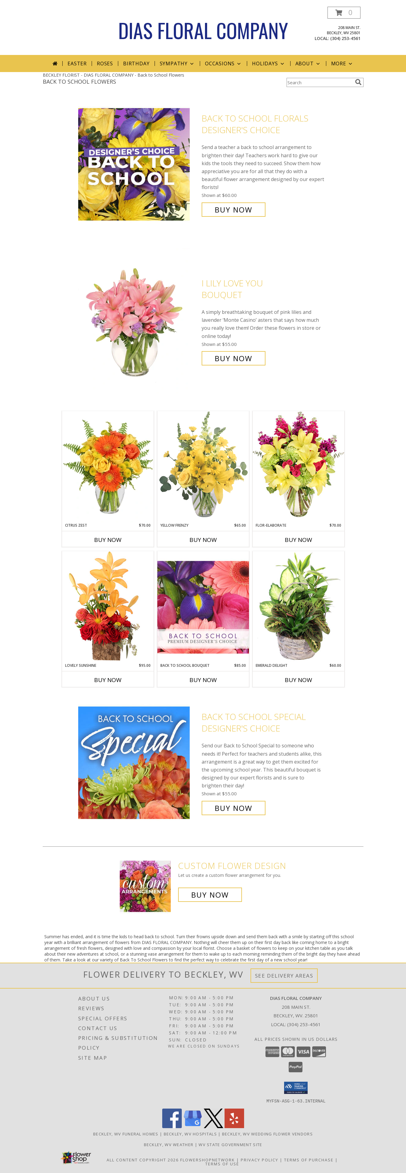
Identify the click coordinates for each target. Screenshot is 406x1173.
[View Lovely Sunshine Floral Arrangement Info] (108, 606)
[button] (343, 13)
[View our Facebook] (172, 1126)
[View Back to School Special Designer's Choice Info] (138, 762)
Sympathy (177, 63)
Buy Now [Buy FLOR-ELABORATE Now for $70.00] (298, 540)
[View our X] (213, 1126)
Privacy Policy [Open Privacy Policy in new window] (259, 1159)
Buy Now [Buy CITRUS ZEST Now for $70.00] (108, 540)
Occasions (223, 63)
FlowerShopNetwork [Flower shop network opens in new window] (207, 1159)
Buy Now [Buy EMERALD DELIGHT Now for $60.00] (298, 680)
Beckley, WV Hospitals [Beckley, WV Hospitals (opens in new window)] (190, 1133)
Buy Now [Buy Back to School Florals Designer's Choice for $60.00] (233, 210)
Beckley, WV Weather (169, 1144)
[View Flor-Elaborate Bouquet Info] (298, 466)
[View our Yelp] (234, 1126)
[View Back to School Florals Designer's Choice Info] (138, 164)
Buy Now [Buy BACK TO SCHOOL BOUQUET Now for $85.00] (203, 680)
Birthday (136, 63)
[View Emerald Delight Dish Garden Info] (298, 607)
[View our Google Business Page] (193, 1126)
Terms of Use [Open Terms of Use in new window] (222, 1163)
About (308, 63)
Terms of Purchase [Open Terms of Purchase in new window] (309, 1159)
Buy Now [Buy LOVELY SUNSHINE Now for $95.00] (108, 680)
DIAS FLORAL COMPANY (203, 30)
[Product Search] (319, 82)
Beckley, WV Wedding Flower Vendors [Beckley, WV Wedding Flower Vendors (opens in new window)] (267, 1133)
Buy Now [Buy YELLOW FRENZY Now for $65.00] (203, 540)
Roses (105, 63)
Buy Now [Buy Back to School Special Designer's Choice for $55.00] (233, 808)
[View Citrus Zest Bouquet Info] (108, 466)
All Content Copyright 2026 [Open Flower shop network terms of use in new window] (143, 1159)
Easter (77, 63)
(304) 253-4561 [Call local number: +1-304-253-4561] (345, 38)
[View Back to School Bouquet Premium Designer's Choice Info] (203, 607)
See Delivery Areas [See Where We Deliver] (284, 975)
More (342, 63)
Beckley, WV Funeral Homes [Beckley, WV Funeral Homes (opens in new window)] (126, 1133)
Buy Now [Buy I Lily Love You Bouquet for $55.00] (233, 358)
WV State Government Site (230, 1144)
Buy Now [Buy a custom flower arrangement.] (210, 895)
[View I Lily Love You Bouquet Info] (138, 321)
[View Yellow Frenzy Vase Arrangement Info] (203, 466)
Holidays (268, 63)
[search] (358, 82)
